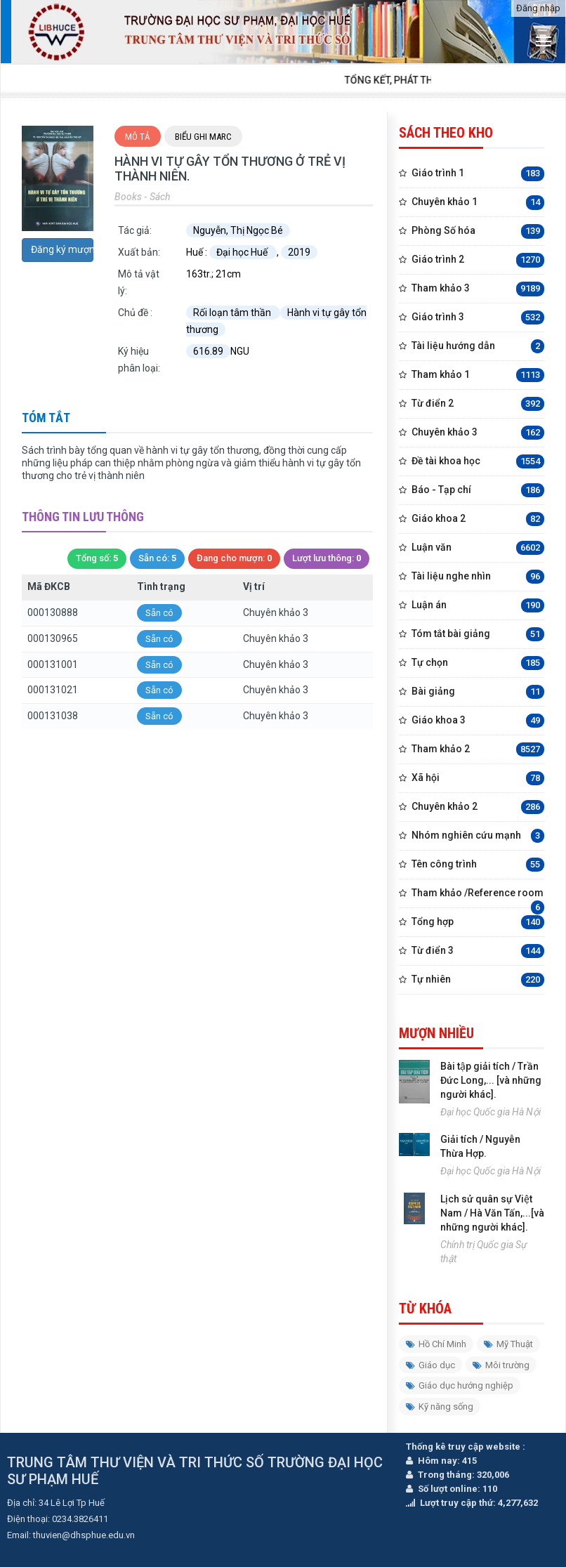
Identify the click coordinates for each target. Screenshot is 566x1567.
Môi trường (501, 1365)
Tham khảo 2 (478, 749)
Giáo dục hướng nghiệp (459, 1385)
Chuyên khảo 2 (478, 807)
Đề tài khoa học (478, 461)
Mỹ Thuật (508, 1344)
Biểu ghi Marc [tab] (203, 136)
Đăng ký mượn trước (62, 249)
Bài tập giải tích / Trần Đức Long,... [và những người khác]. (490, 1080)
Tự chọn (478, 663)
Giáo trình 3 (478, 317)
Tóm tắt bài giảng (478, 634)
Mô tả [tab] (137, 136)
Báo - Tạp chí (478, 490)
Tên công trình (478, 865)
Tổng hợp (478, 922)
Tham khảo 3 (478, 289)
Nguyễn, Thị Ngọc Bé (238, 230)
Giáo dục (430, 1365)
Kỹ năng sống (439, 1406)
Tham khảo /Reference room (478, 897)
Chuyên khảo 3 (478, 433)
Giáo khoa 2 (478, 519)
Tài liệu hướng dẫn (478, 346)
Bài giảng (478, 692)
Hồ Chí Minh (436, 1344)
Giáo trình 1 (478, 173)
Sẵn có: (157, 558)
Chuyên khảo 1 (478, 202)
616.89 (208, 351)
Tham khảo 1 (478, 375)
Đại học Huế (243, 252)
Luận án (478, 605)
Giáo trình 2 (478, 260)
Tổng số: (97, 558)
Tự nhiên (478, 980)
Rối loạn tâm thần (233, 312)
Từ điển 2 (478, 404)
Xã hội (478, 778)
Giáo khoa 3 (478, 721)
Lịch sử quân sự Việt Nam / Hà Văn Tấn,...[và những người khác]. (492, 1213)
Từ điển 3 (478, 951)
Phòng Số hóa (478, 231)
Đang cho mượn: (234, 558)
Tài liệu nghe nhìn (478, 577)
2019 (299, 252)
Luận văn (478, 548)
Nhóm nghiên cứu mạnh (478, 836)
